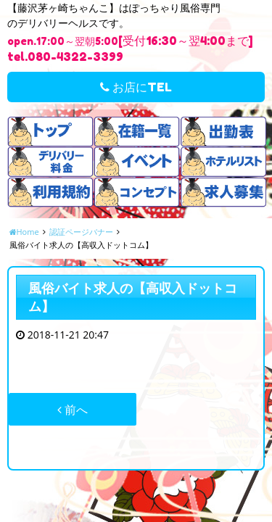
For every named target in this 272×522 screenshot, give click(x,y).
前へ (72, 410)
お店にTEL (136, 87)
